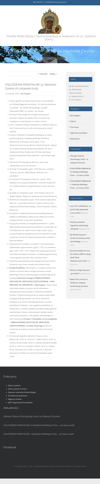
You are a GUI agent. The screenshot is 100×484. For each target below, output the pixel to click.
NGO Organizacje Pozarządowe (20, 402)
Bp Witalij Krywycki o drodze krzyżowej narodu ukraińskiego (80, 238)
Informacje (74, 127)
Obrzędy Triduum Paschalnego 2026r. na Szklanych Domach (79, 159)
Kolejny (52, 74)
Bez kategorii (26, 94)
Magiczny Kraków (15, 399)
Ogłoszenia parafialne (78, 133)
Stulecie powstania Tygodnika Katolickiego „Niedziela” (79, 225)
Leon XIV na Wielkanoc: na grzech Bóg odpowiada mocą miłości (80, 209)
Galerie (73, 121)
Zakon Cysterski (14, 385)
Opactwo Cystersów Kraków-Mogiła (22, 392)
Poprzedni (43, 74)
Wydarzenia (74, 139)
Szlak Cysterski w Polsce (17, 389)
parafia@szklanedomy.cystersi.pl (56, 2)
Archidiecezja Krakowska (17, 396)
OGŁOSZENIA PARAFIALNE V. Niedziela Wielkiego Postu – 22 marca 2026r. (80, 184)
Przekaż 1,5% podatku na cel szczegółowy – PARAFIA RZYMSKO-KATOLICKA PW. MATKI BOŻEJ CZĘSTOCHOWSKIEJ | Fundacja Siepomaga (33, 322)
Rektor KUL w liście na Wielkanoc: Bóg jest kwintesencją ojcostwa (79, 282)
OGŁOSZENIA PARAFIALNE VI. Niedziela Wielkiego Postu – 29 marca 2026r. (80, 171)
